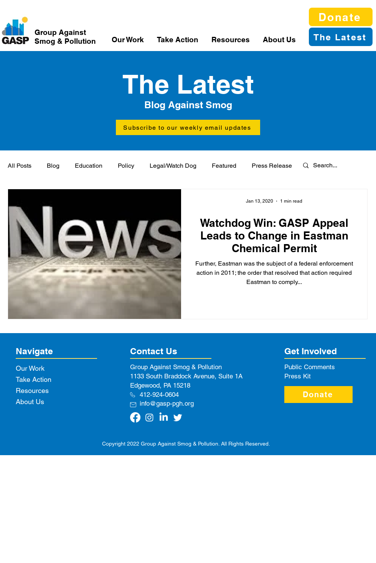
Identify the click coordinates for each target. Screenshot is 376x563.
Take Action (33, 379)
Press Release (272, 165)
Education (88, 165)
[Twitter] (178, 417)
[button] (128, 39)
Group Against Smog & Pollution (65, 36)
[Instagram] (149, 417)
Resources (32, 390)
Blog (53, 165)
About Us (30, 402)
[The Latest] (341, 37)
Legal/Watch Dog (173, 165)
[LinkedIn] (163, 417)
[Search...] (330, 165)
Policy (126, 165)
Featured (224, 165)
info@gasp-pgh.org (167, 403)
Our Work (30, 368)
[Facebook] (135, 417)
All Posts (19, 165)
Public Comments (309, 367)
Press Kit (297, 376)
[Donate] (341, 17)
